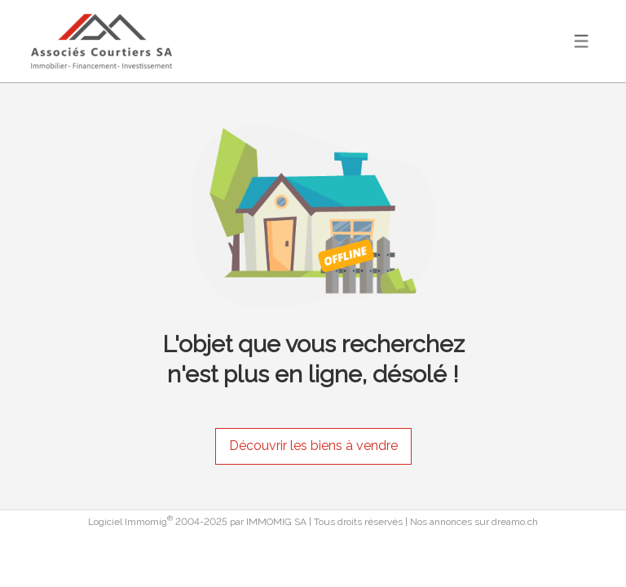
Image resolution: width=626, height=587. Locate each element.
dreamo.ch (515, 521)
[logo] (101, 41)
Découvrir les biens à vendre (313, 445)
